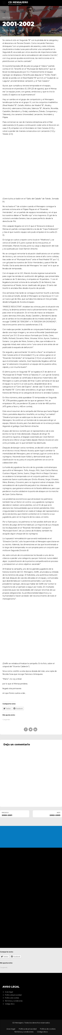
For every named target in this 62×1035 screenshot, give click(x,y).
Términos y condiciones (13, 1001)
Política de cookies (12, 998)
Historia (8, 17)
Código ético (10, 1004)
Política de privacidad (13, 995)
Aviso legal (9, 992)
